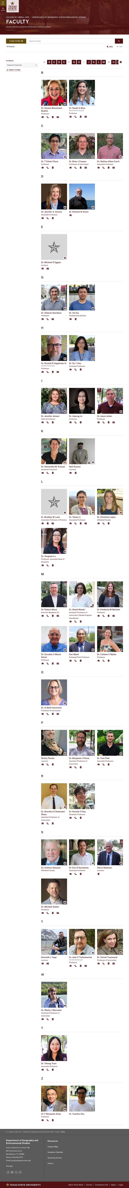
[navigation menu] (3, 3)
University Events (55, 1158)
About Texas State (75, 1185)
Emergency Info (101, 1185)
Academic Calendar (55, 1152)
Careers (89, 1185)
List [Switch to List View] (120, 47)
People (57, 1132)
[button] (22, 65)
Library (50, 1163)
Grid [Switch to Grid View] (110, 47)
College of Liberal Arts (17, 17)
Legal (120, 1185)
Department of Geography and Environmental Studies (59, 17)
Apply (113, 1185)
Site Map (9, 1166)
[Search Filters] (16, 41)
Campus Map (53, 1147)
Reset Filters (13, 70)
